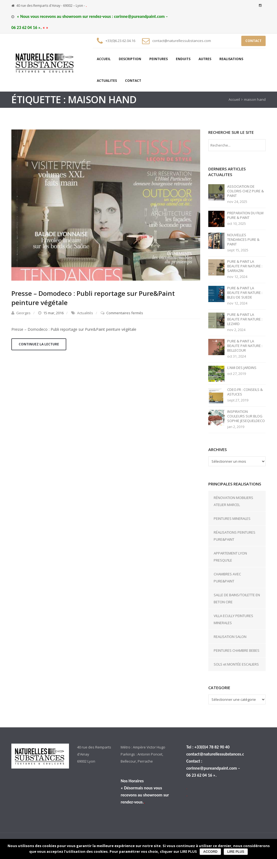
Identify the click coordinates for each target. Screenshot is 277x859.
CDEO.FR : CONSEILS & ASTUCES (245, 392)
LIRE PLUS (235, 852)
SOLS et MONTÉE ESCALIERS (236, 664)
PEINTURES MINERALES (232, 518)
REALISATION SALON (230, 636)
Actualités (85, 312)
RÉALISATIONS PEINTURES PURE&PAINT (234, 536)
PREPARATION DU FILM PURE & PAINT (245, 215)
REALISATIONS (231, 59)
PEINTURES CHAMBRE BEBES (236, 650)
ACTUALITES (107, 80)
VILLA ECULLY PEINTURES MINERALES (233, 619)
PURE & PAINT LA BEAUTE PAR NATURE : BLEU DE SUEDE (244, 293)
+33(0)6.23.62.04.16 (120, 40)
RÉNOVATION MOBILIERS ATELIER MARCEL (233, 501)
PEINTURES (158, 59)
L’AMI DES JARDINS (241, 367)
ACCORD (210, 852)
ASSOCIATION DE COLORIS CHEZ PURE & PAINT (245, 191)
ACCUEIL (104, 59)
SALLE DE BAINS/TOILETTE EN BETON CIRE (237, 598)
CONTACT (253, 40)
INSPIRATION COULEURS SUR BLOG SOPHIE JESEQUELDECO (246, 416)
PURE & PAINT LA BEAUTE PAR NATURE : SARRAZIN (244, 266)
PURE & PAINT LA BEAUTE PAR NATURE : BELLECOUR (244, 346)
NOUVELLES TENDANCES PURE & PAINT (243, 240)
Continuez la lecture (39, 344)
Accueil (234, 99)
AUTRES (205, 59)
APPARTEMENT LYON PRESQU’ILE (230, 557)
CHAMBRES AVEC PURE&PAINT (227, 578)
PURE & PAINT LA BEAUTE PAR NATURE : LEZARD (244, 319)
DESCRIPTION (130, 59)
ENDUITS (183, 59)
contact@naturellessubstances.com (181, 40)
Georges (23, 312)
